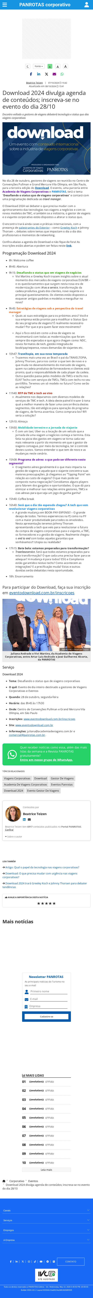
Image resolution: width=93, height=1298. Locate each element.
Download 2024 (13, 790)
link (69, 245)
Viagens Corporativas (17, 778)
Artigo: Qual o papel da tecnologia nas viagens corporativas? (40, 867)
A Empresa (8, 1240)
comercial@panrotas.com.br (27, 735)
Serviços (7, 1220)
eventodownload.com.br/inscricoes (41, 592)
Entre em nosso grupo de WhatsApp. (46, 760)
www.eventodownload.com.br (34, 725)
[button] (30, 74)
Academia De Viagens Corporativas (25, 784)
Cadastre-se (46, 1016)
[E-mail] (29, 819)
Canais (7, 1210)
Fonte (39, 66)
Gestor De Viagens (62, 778)
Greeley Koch (68, 227)
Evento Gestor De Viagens (43, 790)
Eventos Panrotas (62, 784)
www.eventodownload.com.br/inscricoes (49, 719)
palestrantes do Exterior (34, 227)
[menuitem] (46, 1209)
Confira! (9, 829)
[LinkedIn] (24, 819)
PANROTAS (44, 4)
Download (42, 188)
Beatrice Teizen (34, 82)
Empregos (8, 1230)
